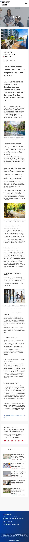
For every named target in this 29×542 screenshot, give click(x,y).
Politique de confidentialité (8, 536)
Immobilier (7, 52)
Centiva (17, 540)
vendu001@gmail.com (13, 524)
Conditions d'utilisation (22, 536)
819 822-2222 (8, 521)
